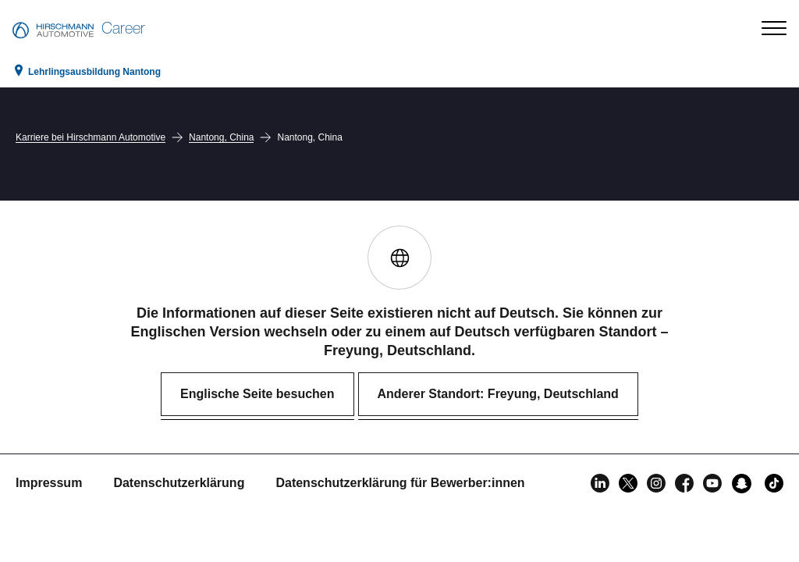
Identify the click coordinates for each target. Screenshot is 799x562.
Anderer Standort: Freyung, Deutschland (498, 393)
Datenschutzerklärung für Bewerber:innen (399, 482)
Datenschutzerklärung (178, 482)
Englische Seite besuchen (257, 393)
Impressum (49, 482)
